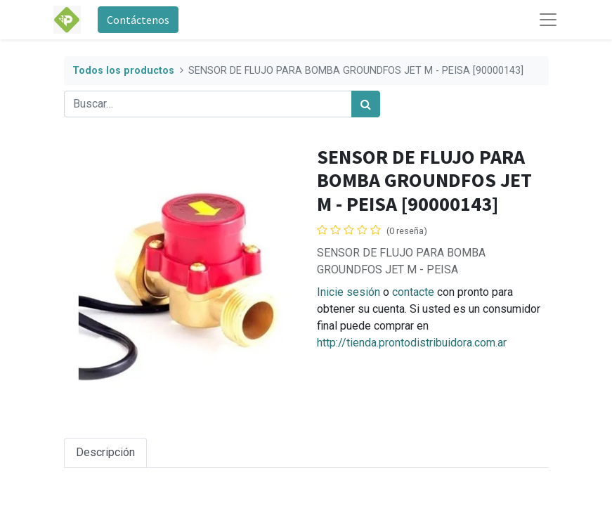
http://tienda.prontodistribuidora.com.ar (412, 342)
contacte (413, 292)
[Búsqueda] (365, 104)
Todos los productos (123, 71)
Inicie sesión (348, 292)
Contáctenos (138, 20)
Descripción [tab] (105, 452)
